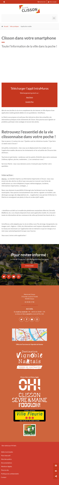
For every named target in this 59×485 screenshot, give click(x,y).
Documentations (6, 463)
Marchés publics (6, 459)
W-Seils (13, 445)
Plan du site (5, 470)
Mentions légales (6, 466)
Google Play (29, 102)
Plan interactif (5, 455)
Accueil (6, 26)
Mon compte (52, 2)
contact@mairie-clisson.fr (29, 305)
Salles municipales (7, 452)
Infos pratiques (14, 26)
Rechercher (42, 2)
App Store (29, 97)
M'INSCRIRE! (29, 266)
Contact (3, 477)
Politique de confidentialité (10, 474)
